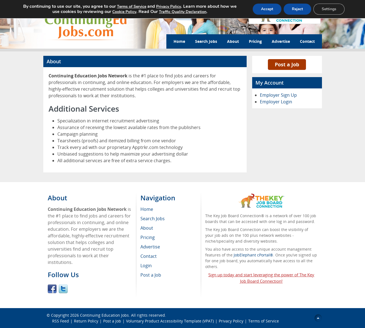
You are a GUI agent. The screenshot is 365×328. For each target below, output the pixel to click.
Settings (329, 9)
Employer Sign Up (278, 95)
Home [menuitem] (146, 209)
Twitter (63, 288)
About (233, 41)
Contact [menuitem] (148, 256)
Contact (307, 41)
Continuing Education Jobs (104, 315)
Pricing (255, 41)
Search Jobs (206, 41)
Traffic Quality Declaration (182, 11)
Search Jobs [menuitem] (152, 219)
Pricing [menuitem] (147, 237)
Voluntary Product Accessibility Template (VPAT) (170, 321)
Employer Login (276, 102)
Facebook (52, 288)
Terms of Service (263, 321)
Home (179, 41)
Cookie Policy (124, 11)
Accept (267, 9)
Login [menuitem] (146, 266)
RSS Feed (60, 321)
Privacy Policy (231, 321)
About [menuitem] (146, 228)
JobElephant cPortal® (253, 255)
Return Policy (86, 321)
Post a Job (287, 64)
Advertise (281, 41)
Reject (297, 9)
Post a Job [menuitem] (150, 275)
